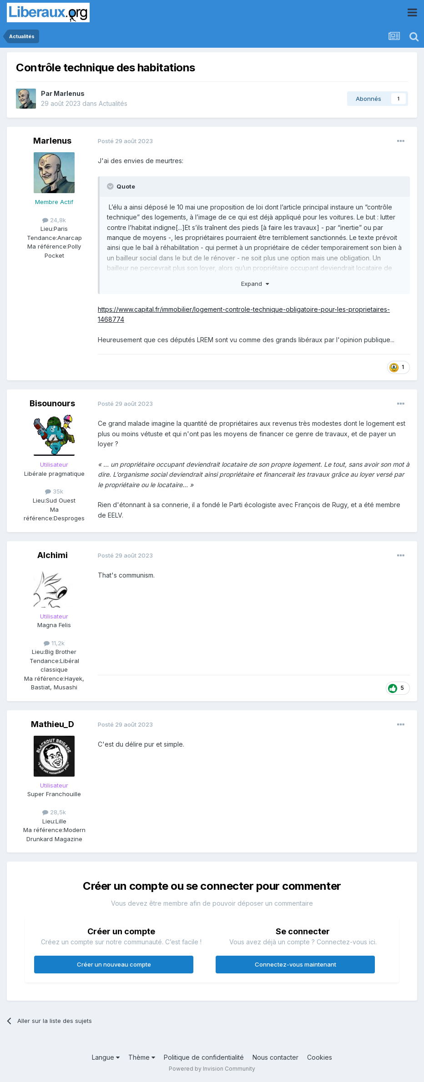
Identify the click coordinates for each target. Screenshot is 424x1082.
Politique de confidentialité (204, 1057)
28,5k (54, 812)
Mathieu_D (52, 724)
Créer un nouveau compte (114, 964)
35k (54, 491)
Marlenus (69, 93)
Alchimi (52, 555)
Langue (106, 1057)
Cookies (319, 1057)
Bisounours (52, 403)
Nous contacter (275, 1057)
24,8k (54, 220)
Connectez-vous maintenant (295, 964)
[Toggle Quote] (111, 186)
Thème (141, 1057)
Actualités (113, 103)
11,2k (54, 643)
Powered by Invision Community (212, 1068)
